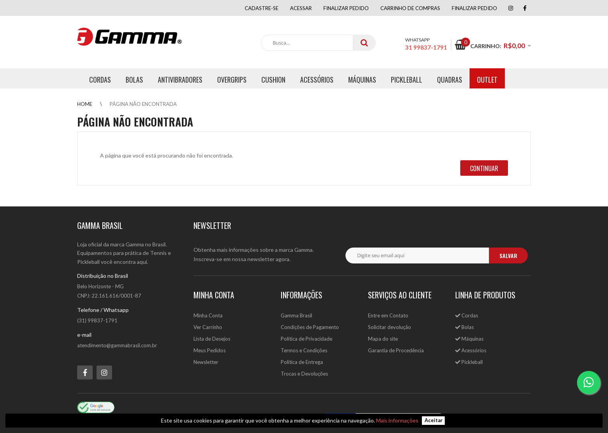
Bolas (464, 327)
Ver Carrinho (207, 327)
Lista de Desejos (211, 339)
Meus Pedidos (209, 350)
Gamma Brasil (296, 315)
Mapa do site (383, 339)
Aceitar (433, 421)
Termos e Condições (304, 350)
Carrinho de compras (410, 8)
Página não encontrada (143, 104)
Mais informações (397, 420)
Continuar (484, 168)
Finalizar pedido (346, 8)
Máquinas (469, 339)
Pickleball (469, 362)
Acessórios (470, 350)
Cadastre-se (261, 8)
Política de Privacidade (306, 339)
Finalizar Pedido (474, 8)
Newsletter (205, 362)
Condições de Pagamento (310, 327)
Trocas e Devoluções (304, 374)
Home (84, 104)
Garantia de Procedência (396, 350)
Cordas (466, 315)
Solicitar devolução (389, 327)
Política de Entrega (302, 362)
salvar (508, 255)
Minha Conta (208, 315)
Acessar (301, 8)
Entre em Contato (388, 315)
